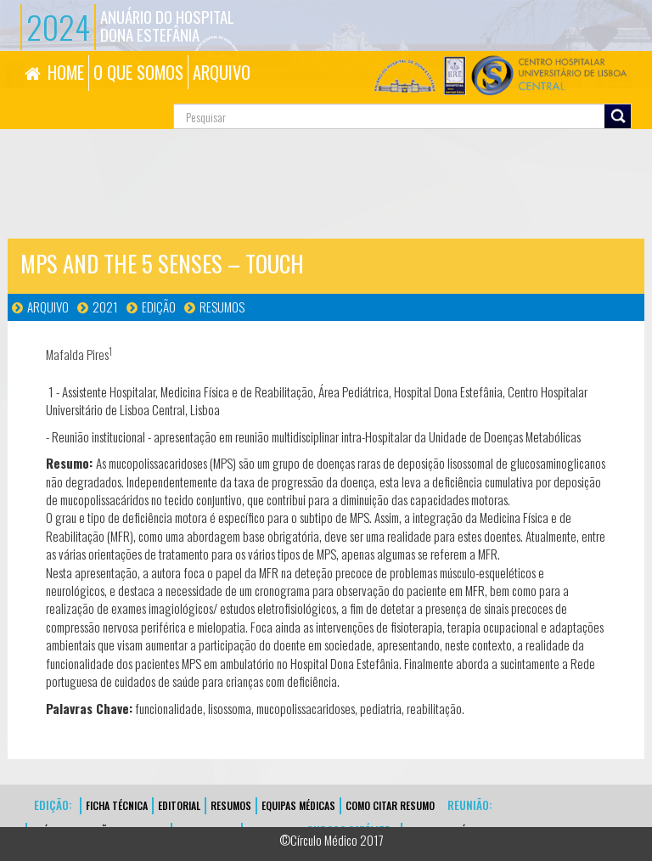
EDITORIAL (179, 805)
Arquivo (48, 306)
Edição (159, 306)
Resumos (222, 306)
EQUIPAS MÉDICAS (298, 805)
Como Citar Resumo (390, 805)
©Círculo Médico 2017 (331, 839)
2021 (105, 306)
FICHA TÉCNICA (117, 805)
